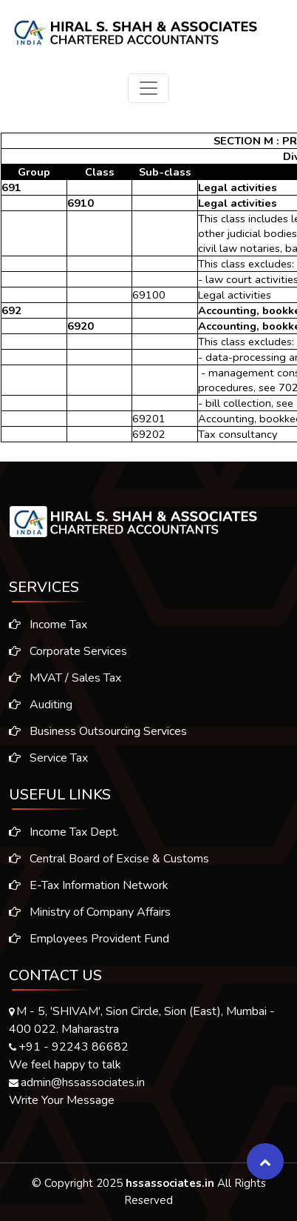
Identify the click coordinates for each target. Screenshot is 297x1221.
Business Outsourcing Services (93, 731)
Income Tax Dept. (64, 836)
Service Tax (43, 758)
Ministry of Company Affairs (90, 916)
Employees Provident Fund (89, 943)
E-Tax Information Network (88, 890)
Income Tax (43, 624)
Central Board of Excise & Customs (109, 863)
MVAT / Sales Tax (60, 678)
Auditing (36, 704)
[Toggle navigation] (148, 88)
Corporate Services (63, 651)
